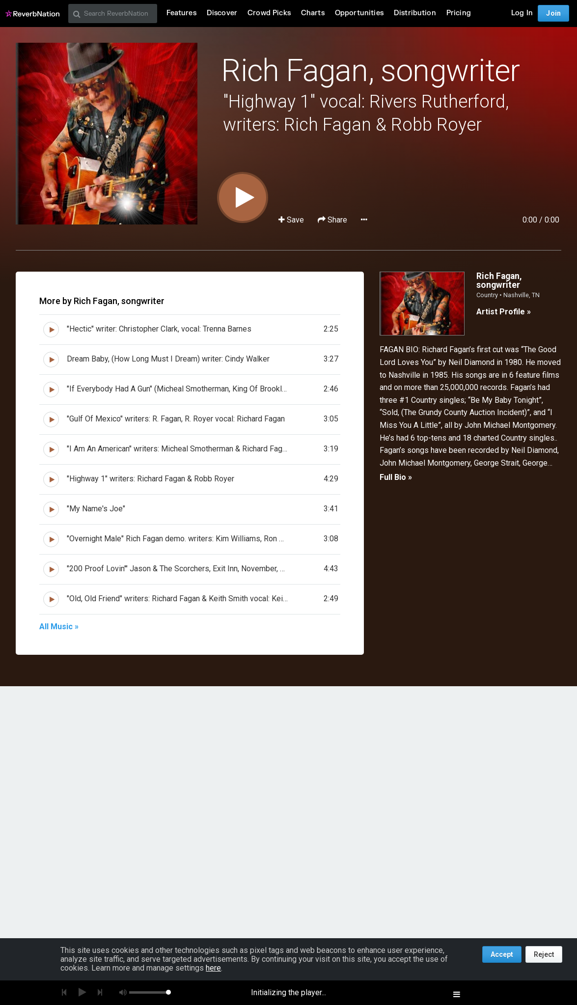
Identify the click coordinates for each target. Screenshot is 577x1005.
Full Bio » (396, 477)
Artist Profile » (503, 311)
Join (553, 13)
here (213, 968)
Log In (522, 13)
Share (333, 219)
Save (292, 219)
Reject (544, 954)
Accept (502, 954)
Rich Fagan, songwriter (370, 70)
